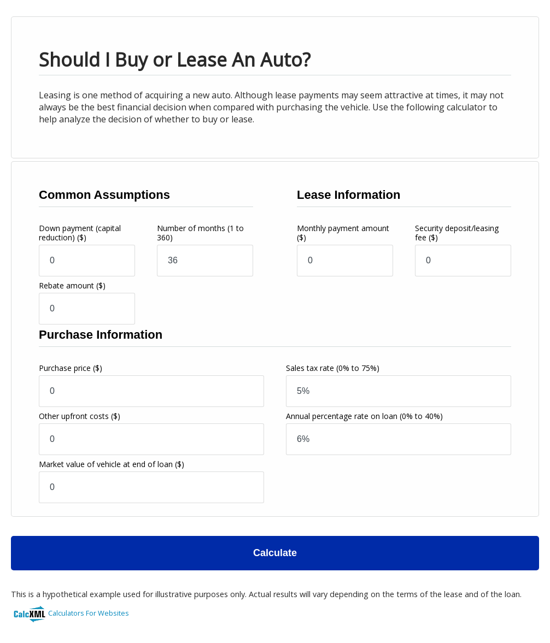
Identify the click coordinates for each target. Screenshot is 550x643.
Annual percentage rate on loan (364, 416)
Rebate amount (72, 285)
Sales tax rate (332, 368)
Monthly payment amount (343, 233)
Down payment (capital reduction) (80, 233)
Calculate (275, 552)
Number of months (200, 233)
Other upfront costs (79, 416)
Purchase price (70, 368)
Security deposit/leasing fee (457, 233)
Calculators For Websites (88, 613)
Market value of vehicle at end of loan (111, 464)
